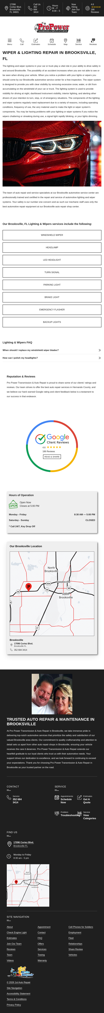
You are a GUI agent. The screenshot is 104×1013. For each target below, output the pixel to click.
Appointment (44, 927)
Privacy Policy (14, 1005)
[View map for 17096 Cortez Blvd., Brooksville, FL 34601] (54, 644)
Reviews (93, 44)
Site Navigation (14, 988)
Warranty (42, 960)
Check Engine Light (17, 932)
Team (9, 955)
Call (22, 44)
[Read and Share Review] (52, 456)
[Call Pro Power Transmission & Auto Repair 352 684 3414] (17, 799)
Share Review (76, 949)
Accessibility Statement (18, 993)
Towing (41, 955)
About (10, 927)
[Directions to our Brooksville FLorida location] (28, 844)
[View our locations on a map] (28, 885)
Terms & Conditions (17, 999)
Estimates (36, 44)
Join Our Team (14, 943)
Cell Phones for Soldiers (81, 927)
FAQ (40, 938)
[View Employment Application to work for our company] (72, 8)
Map (65, 44)
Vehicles (73, 955)
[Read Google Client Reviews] (96, 8)
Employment (75, 932)
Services (42, 949)
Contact (42, 932)
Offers (41, 943)
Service (78, 44)
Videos (10, 960)
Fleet (71, 938)
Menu (9, 44)
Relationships (75, 943)
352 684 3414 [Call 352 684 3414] (20, 650)
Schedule (52, 44)
